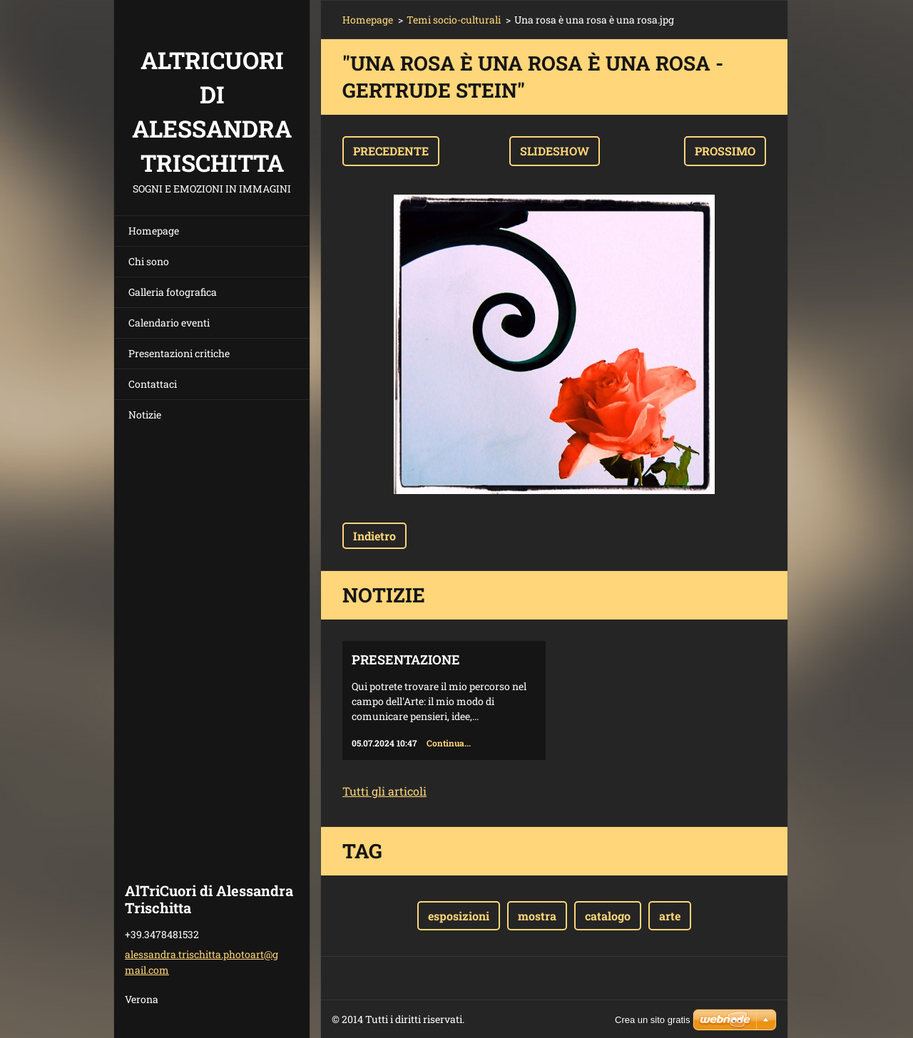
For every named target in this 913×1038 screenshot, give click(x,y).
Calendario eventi (169, 322)
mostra (537, 915)
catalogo (608, 915)
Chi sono (148, 261)
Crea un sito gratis (652, 1019)
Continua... (449, 743)
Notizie (144, 414)
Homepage (153, 230)
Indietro (374, 535)
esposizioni (458, 915)
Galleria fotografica (172, 292)
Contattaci (152, 384)
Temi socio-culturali (454, 19)
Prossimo (725, 150)
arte (669, 915)
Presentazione (406, 659)
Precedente (391, 150)
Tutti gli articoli (384, 790)
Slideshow (554, 150)
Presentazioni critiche (179, 353)
